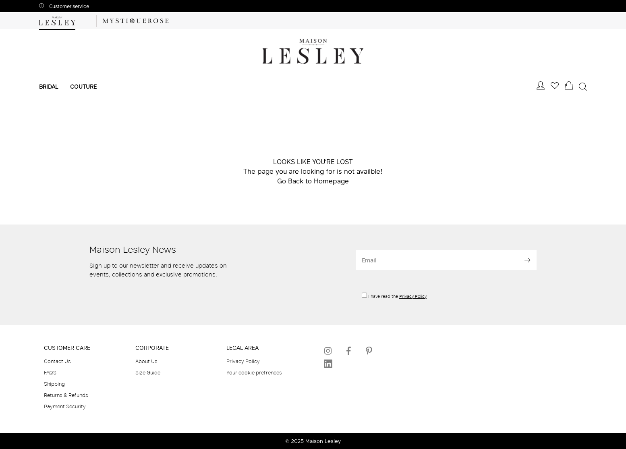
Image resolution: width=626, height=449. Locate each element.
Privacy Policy (413, 296)
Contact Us (57, 361)
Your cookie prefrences (254, 372)
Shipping (54, 383)
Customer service (68, 6)
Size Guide (147, 372)
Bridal (48, 86)
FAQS (50, 372)
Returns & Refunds (66, 395)
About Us (146, 361)
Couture (83, 86)
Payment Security (65, 406)
